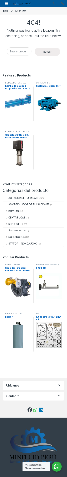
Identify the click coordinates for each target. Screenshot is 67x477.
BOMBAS (11, 211)
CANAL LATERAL (13, 264)
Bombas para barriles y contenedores (47, 265)
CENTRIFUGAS (14, 217)
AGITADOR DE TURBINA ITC (22, 197)
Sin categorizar (14, 230)
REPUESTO (12, 223)
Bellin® (8, 313)
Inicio (6, 10)
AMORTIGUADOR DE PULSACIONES (26, 204)
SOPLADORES (43, 83)
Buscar (47, 51)
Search (55, 3)
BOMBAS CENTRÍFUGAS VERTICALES (17, 132)
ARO (38, 313)
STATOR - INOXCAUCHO (20, 243)
